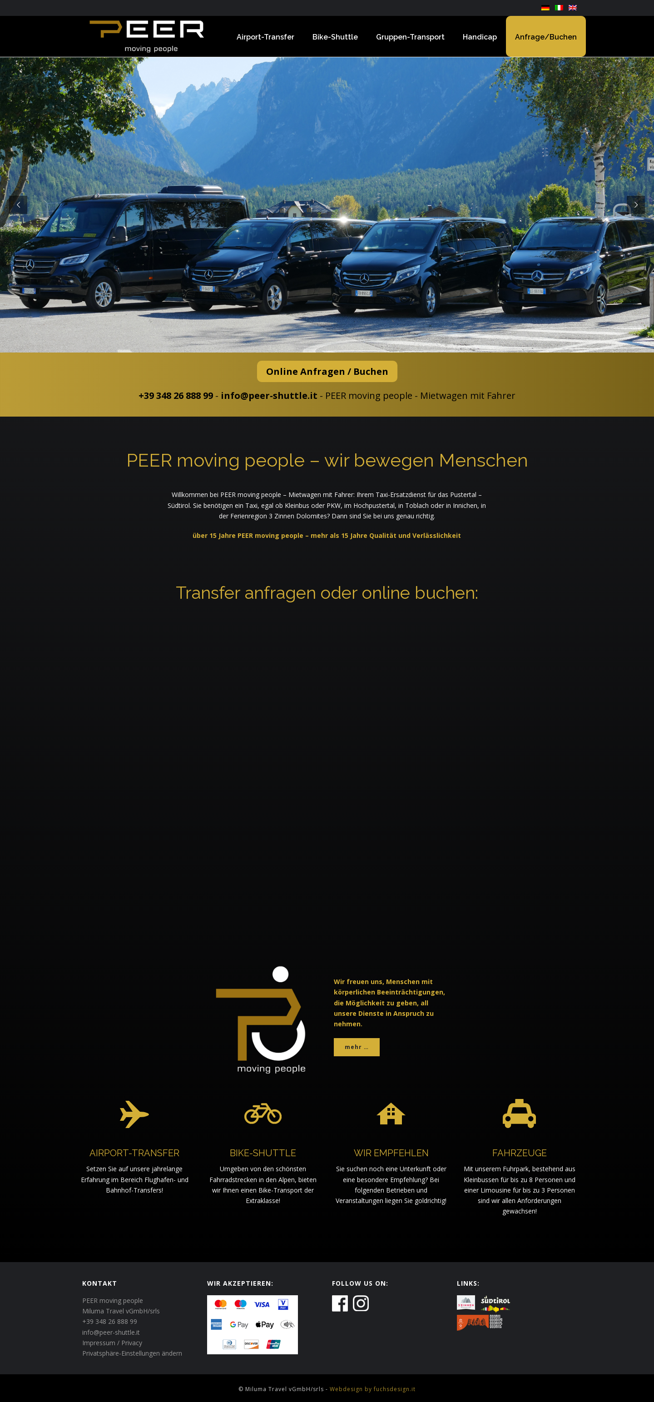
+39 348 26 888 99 (176, 395)
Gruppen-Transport (410, 37)
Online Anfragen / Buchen (327, 371)
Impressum (98, 1342)
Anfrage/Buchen (546, 37)
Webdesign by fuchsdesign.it (373, 1389)
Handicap (480, 37)
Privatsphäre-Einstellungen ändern (132, 1353)
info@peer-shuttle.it (269, 395)
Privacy (131, 1342)
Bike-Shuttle (335, 37)
